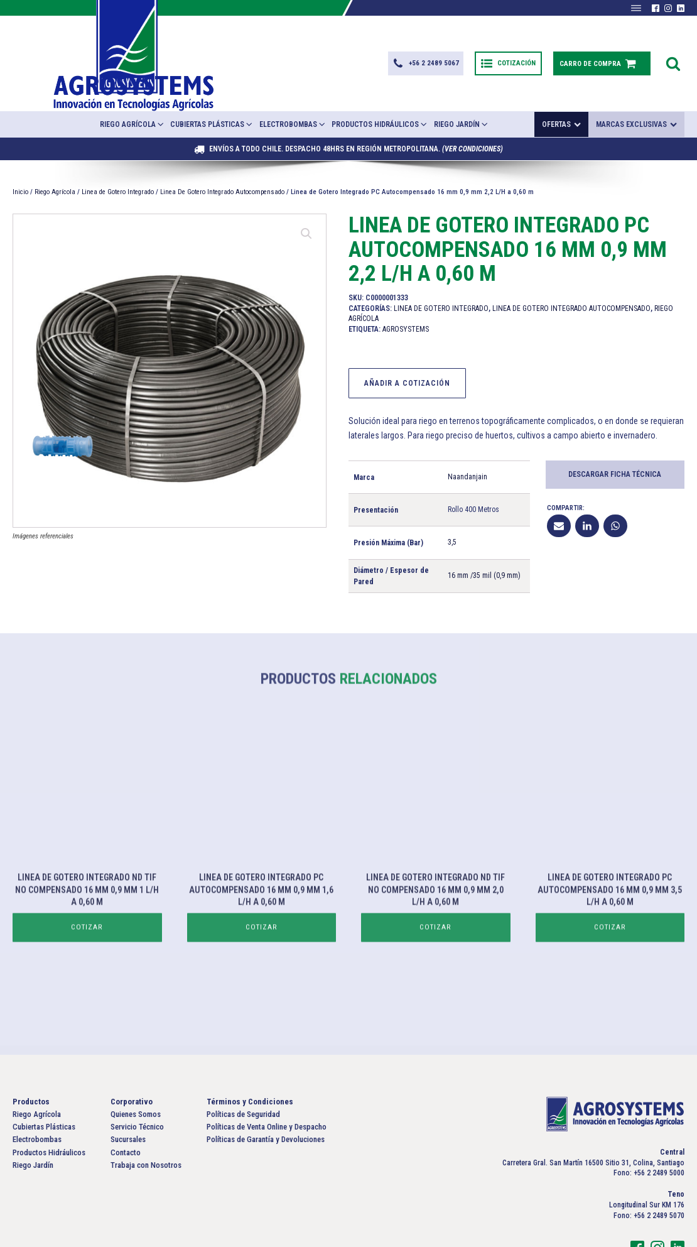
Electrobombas (293, 92)
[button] (424, 48)
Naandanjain (467, 445)
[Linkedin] (587, 494)
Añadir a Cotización (407, 351)
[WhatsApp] (615, 494)
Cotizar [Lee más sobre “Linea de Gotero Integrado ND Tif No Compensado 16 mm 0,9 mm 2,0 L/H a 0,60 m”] (435, 935)
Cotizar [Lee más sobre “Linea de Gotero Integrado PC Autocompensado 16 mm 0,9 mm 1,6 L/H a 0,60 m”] (261, 935)
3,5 (452, 511)
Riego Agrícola (132, 92)
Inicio (20, 160)
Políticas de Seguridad (243, 1083)
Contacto (126, 1121)
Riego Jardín (461, 92)
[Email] (559, 494)
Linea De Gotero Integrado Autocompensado (222, 160)
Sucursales (128, 1108)
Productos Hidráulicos (380, 92)
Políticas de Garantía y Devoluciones (266, 1108)
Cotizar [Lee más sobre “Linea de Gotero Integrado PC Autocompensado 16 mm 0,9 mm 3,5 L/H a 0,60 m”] (609, 935)
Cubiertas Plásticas (212, 92)
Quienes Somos (136, 1083)
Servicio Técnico (137, 1096)
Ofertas (561, 93)
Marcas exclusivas (636, 93)
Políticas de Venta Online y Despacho (267, 1096)
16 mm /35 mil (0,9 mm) (484, 544)
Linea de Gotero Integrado (118, 160)
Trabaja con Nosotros (146, 1133)
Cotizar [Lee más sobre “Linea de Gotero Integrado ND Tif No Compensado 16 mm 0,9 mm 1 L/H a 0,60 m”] (87, 935)
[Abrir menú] (636, 8)
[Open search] (673, 48)
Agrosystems (405, 297)
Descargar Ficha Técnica (614, 442)
